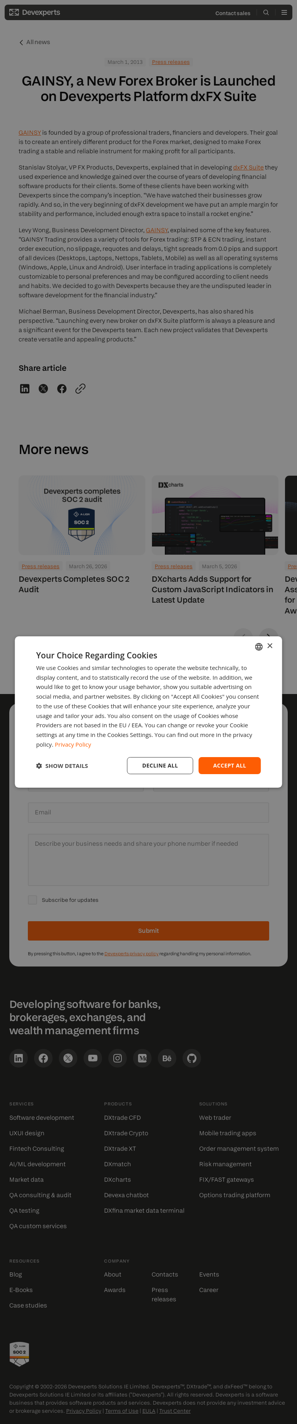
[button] (62, 765)
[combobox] (259, 647)
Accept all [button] (229, 765)
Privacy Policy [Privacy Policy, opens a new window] (73, 744)
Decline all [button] (160, 765)
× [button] (270, 646)
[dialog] (148, 712)
